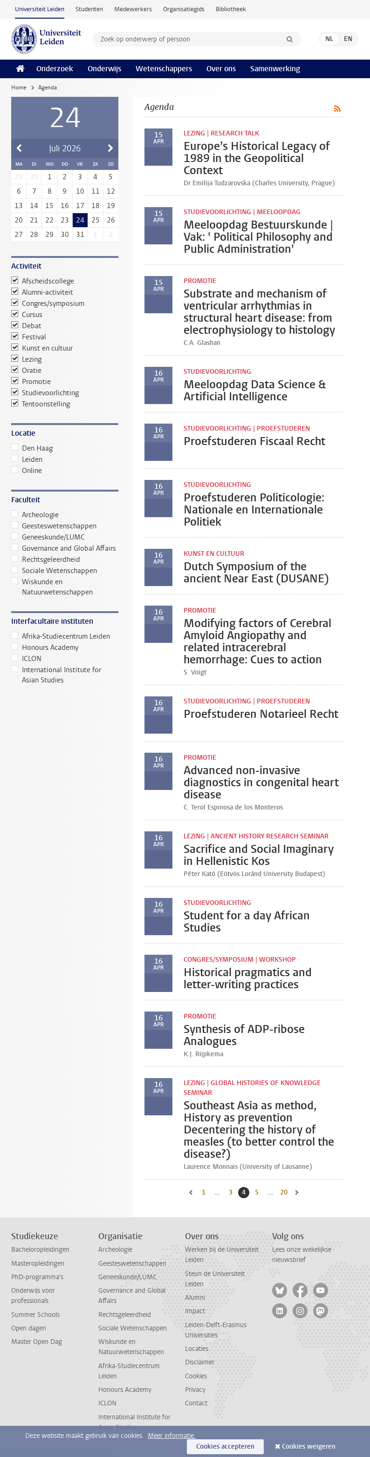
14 (34, 205)
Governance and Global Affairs (63, 548)
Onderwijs (104, 69)
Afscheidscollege (42, 281)
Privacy (195, 1389)
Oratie (26, 370)
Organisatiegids (184, 9)
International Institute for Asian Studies (56, 675)
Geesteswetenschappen (53, 526)
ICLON (26, 658)
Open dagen (28, 1328)
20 (18, 220)
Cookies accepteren (225, 1446)
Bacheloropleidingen (40, 1249)
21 (34, 220)
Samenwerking (275, 69)
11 (95, 191)
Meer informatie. (172, 1435)
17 (80, 205)
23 (65, 220)
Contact (196, 1403)
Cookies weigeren (309, 1446)
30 (65, 234)
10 (80, 191)
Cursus (26, 314)
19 (111, 205)
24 (80, 220)
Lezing (26, 359)
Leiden (26, 459)
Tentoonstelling (40, 404)
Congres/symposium (47, 303)
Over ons (221, 69)
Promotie (31, 381)
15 (49, 205)
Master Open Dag (36, 1341)
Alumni (195, 1297)
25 (95, 220)
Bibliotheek (231, 9)
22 (49, 220)
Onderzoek (54, 69)
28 (34, 234)
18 (95, 205)
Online (26, 470)
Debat (26, 326)
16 (65, 205)
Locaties (196, 1348)
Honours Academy (44, 647)
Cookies (196, 1376)
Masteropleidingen (37, 1263)
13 (18, 205)
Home (18, 87)
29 (49, 234)
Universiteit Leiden (39, 9)
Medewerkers (133, 9)
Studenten (89, 9)
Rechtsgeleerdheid (45, 559)
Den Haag (32, 448)
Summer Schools (35, 1314)
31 (80, 234)
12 (111, 191)
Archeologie (35, 514)
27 (18, 234)
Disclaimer (199, 1362)
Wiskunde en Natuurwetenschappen (52, 587)
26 (111, 220)
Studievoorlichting (45, 393)
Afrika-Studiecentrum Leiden (60, 636)
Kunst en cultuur (42, 348)
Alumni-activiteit (42, 292)
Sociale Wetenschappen (54, 570)
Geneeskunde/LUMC (48, 537)
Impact (195, 1311)
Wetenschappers (164, 69)
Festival (28, 337)
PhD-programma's (37, 1277)
